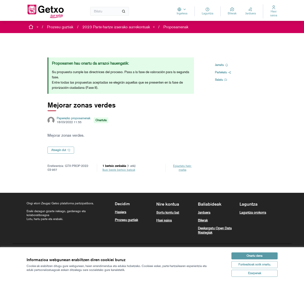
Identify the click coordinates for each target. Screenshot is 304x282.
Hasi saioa (164, 220)
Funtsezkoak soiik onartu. (254, 264)
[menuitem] (134, 212)
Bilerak (203, 220)
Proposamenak (175, 27)
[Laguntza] (207, 11)
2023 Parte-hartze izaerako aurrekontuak (116, 27)
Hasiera (120, 212)
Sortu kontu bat (167, 212)
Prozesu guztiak (60, 27)
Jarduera (204, 212)
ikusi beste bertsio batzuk (118, 170)
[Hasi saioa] (273, 11)
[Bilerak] (232, 11)
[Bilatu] (109, 11)
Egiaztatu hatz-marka (182, 168)
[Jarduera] (250, 11)
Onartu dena (254, 256)
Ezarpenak (254, 273)
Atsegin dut (60, 150)
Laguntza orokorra (252, 212)
